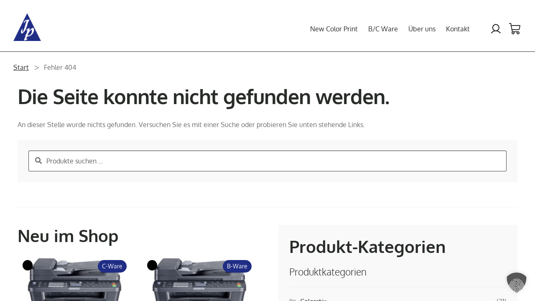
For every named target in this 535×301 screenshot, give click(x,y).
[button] (516, 282)
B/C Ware (383, 29)
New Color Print (334, 29)
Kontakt (458, 29)
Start (21, 67)
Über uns (422, 29)
